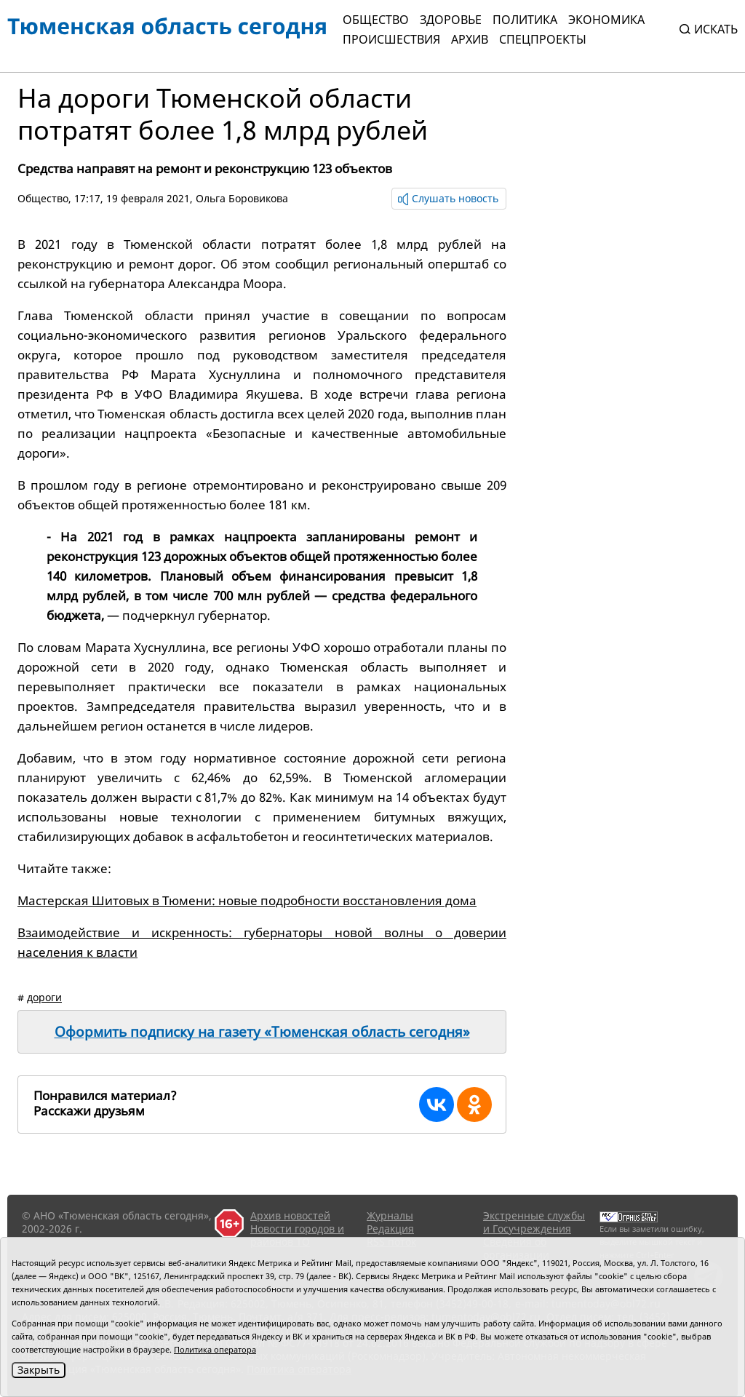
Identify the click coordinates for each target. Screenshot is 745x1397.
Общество (376, 20)
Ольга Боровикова (242, 198)
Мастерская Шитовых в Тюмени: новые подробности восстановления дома (247, 900)
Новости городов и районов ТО (297, 1235)
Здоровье (451, 20)
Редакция (390, 1228)
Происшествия (391, 39)
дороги (44, 997)
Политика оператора (215, 1349)
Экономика (606, 20)
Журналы (390, 1215)
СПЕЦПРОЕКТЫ (542, 39)
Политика (525, 20)
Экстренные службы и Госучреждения (534, 1222)
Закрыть (38, 1370)
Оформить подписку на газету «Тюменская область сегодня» (262, 1031)
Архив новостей (290, 1215)
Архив (469, 39)
